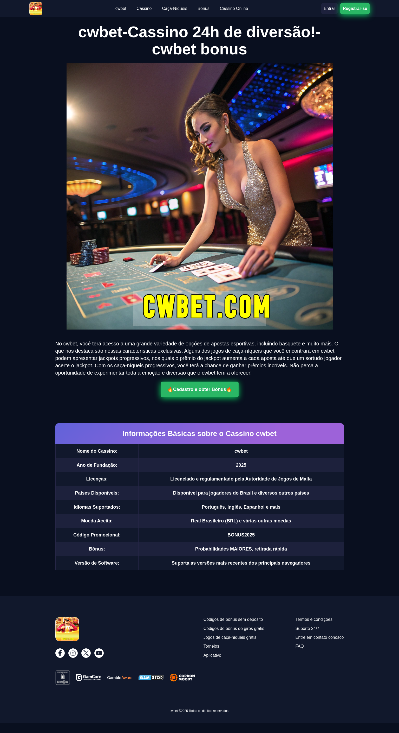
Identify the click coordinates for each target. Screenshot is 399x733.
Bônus (203, 8)
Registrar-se (355, 8)
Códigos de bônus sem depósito (233, 619)
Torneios (211, 646)
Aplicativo (212, 655)
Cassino (144, 8)
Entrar (329, 8)
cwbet (120, 8)
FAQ (300, 646)
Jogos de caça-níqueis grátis (230, 637)
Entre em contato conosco (320, 637)
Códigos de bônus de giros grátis (234, 628)
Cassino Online (234, 8)
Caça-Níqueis (174, 8)
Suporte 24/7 (307, 628)
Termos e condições (314, 619)
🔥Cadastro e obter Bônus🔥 (199, 389)
